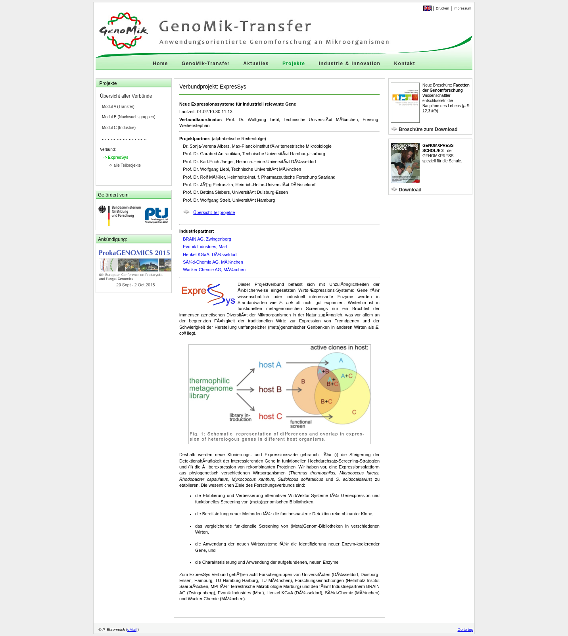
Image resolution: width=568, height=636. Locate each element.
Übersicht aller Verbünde (126, 96)
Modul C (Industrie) (119, 127)
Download (410, 190)
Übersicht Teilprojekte (214, 212)
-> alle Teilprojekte (125, 165)
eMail (131, 629)
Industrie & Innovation (349, 63)
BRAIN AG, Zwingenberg (207, 239)
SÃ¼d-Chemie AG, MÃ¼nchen (213, 262)
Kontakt (404, 63)
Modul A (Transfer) (118, 106)
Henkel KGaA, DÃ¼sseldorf (210, 254)
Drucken (442, 8)
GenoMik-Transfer (206, 63)
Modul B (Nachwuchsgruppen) (128, 117)
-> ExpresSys (115, 157)
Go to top (465, 629)
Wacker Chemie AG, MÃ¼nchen (214, 269)
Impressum (462, 8)
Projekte (293, 63)
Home (160, 63)
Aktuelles (256, 63)
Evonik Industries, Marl (205, 246)
